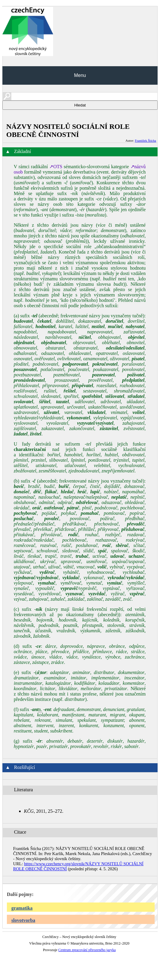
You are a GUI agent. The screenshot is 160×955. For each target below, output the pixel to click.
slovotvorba (23, 920)
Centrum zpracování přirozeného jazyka (87, 950)
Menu (80, 75)
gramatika (22, 908)
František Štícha (145, 140)
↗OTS (55, 166)
